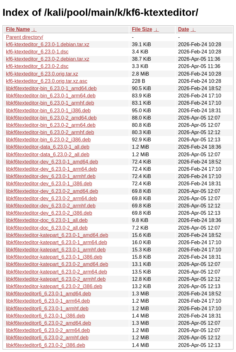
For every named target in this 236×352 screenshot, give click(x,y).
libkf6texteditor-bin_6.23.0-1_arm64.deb (51, 95)
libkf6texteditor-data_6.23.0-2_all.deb (47, 154)
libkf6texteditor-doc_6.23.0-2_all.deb (47, 228)
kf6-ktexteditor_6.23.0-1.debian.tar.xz (47, 44)
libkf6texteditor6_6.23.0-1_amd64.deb (48, 293)
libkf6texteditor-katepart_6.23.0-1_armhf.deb (56, 249)
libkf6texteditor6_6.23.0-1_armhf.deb (47, 308)
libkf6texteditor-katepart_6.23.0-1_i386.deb (54, 257)
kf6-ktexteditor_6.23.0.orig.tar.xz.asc (46, 81)
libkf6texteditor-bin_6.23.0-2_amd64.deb (51, 117)
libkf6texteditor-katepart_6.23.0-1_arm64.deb (56, 242)
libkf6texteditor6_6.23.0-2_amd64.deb (48, 323)
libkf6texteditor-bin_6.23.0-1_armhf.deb (50, 103)
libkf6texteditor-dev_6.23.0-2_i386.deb (49, 213)
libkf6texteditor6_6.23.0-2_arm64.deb (48, 330)
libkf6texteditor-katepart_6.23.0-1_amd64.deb (57, 235)
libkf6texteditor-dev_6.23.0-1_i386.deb (49, 183)
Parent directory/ (24, 37)
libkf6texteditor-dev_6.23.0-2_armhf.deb (51, 205)
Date (183, 29)
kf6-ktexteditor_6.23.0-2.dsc (37, 66)
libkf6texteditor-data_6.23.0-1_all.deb (47, 147)
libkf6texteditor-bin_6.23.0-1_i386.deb (48, 110)
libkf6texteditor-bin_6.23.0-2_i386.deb (48, 139)
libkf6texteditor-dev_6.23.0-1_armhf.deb (51, 176)
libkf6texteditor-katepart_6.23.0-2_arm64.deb (56, 272)
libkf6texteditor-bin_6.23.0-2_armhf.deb (50, 132)
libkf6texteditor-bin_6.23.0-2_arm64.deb (51, 125)
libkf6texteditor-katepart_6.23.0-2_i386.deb (54, 286)
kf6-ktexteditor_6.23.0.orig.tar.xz (42, 74)
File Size (142, 29)
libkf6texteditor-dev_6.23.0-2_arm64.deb (51, 198)
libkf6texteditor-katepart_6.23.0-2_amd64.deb (57, 264)
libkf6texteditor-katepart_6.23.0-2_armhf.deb (56, 279)
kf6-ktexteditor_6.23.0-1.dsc (37, 51)
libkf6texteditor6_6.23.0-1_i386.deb (45, 315)
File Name (18, 29)
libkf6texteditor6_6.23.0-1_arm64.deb (48, 301)
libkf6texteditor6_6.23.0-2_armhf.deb (47, 337)
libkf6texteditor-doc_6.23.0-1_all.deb (47, 220)
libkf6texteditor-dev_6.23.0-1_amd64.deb (52, 161)
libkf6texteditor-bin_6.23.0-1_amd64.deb (51, 88)
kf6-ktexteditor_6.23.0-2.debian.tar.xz (47, 59)
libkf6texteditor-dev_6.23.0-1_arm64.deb (51, 169)
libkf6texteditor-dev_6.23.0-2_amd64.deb (52, 191)
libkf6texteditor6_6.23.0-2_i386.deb (45, 345)
